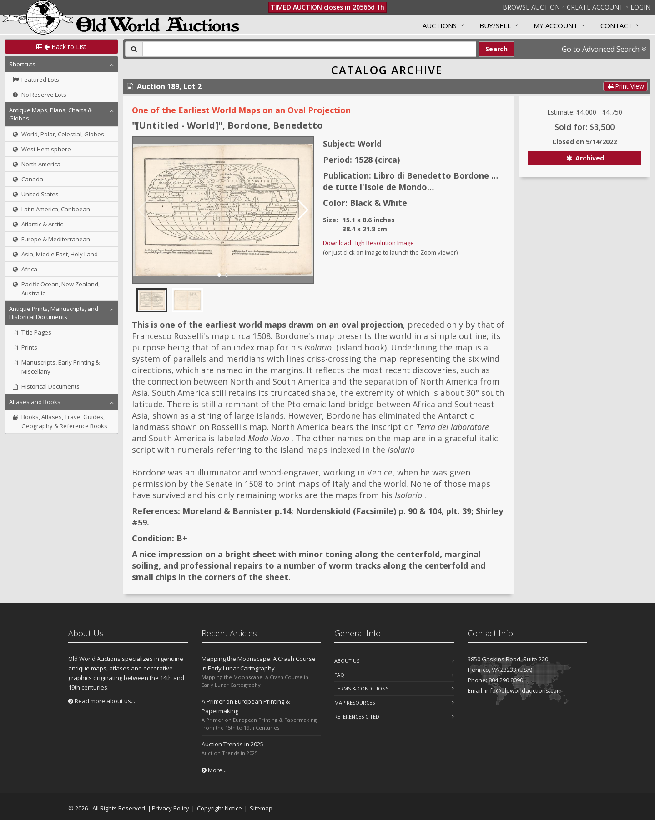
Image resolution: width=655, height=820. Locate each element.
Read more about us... (101, 701)
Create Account (595, 7)
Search (496, 49)
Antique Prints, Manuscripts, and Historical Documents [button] (53, 313)
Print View (625, 86)
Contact (616, 25)
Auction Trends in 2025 (232, 744)
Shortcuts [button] (22, 64)
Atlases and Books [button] (34, 402)
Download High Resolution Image (368, 243)
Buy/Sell (495, 25)
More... (214, 770)
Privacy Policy (170, 808)
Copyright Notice (219, 808)
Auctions (440, 25)
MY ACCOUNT (556, 25)
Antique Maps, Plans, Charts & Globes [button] (50, 114)
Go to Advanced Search (604, 49)
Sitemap (261, 808)
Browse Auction (531, 7)
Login (640, 7)
